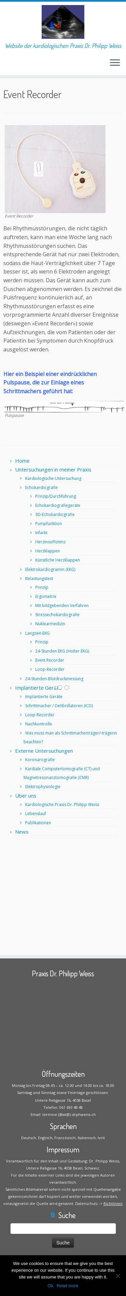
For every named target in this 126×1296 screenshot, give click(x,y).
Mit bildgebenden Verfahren (62, 605)
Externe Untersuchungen (44, 750)
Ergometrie (45, 596)
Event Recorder (49, 660)
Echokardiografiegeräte (57, 505)
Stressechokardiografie (57, 614)
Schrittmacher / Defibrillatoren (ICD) (59, 706)
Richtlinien (113, 1203)
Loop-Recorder (50, 669)
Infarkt (41, 533)
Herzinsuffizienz (50, 542)
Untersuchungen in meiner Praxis (53, 469)
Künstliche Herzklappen (57, 560)
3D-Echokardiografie (55, 514)
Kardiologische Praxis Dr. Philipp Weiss (62, 804)
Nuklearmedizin (50, 624)
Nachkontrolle (38, 724)
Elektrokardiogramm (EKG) (50, 569)
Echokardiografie (41, 487)
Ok (50, 1285)
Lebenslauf (35, 813)
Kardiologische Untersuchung (53, 478)
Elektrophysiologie (42, 786)
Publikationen (38, 823)
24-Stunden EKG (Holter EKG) (62, 651)
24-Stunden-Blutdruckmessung (54, 679)
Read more (67, 1285)
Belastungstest (39, 578)
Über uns (25, 795)
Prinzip (41, 587)
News (22, 831)
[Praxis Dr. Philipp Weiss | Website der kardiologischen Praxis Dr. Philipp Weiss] (63, 22)
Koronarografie (40, 759)
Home (22, 460)
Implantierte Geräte (38, 687)
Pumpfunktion (48, 523)
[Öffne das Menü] (115, 63)
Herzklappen (47, 551)
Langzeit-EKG (37, 633)
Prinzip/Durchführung (55, 496)
